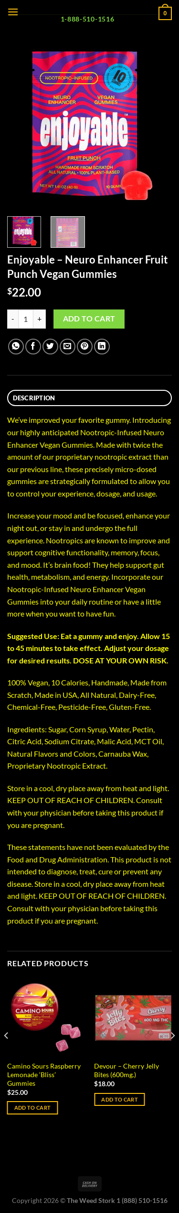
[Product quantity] (25, 319)
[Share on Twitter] (50, 346)
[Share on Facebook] (33, 346)
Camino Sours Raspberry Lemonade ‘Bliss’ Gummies (44, 1074)
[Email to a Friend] (67, 346)
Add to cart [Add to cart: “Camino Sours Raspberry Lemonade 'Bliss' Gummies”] (32, 1107)
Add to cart (89, 318)
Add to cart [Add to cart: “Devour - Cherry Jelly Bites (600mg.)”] (119, 1099)
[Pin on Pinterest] (85, 346)
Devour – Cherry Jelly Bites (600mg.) (126, 1070)
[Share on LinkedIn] (102, 346)
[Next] (172, 1055)
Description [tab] (34, 398)
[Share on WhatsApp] (16, 346)
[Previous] (6, 1055)
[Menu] (13, 11)
